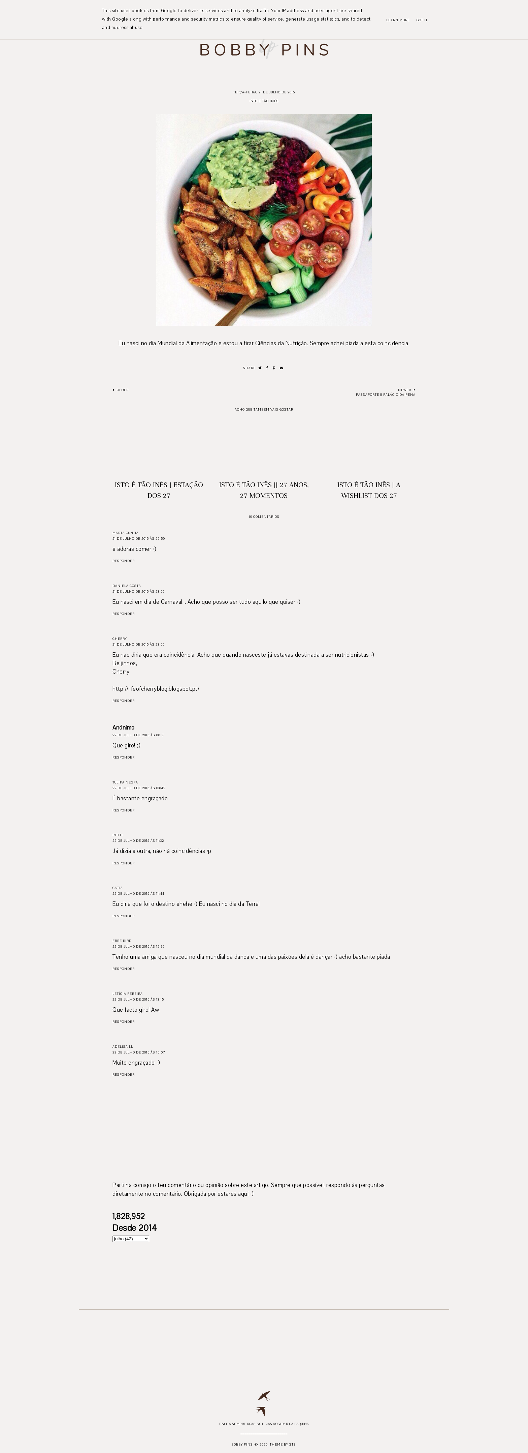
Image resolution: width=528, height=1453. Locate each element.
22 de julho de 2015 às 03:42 (138, 788)
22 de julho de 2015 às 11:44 (138, 893)
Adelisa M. (122, 1046)
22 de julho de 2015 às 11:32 (138, 840)
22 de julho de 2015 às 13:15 (138, 999)
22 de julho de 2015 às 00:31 (138, 735)
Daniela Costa (126, 586)
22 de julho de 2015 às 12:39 (138, 946)
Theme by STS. (283, 1444)
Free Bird (122, 941)
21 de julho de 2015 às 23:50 (138, 591)
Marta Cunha (125, 533)
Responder (123, 561)
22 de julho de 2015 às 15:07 (138, 1052)
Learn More (398, 20)
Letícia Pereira (127, 993)
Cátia (117, 888)
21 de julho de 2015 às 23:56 (138, 644)
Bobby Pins (242, 1444)
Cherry (119, 638)
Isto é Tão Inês (264, 101)
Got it (422, 20)
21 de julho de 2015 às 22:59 (138, 538)
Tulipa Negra (125, 782)
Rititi (117, 835)
